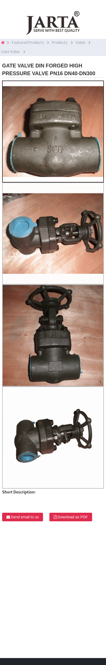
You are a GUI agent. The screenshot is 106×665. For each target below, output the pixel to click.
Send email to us (25, 517)
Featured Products (28, 42)
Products (59, 42)
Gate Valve (10, 52)
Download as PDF (73, 517)
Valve (80, 42)
